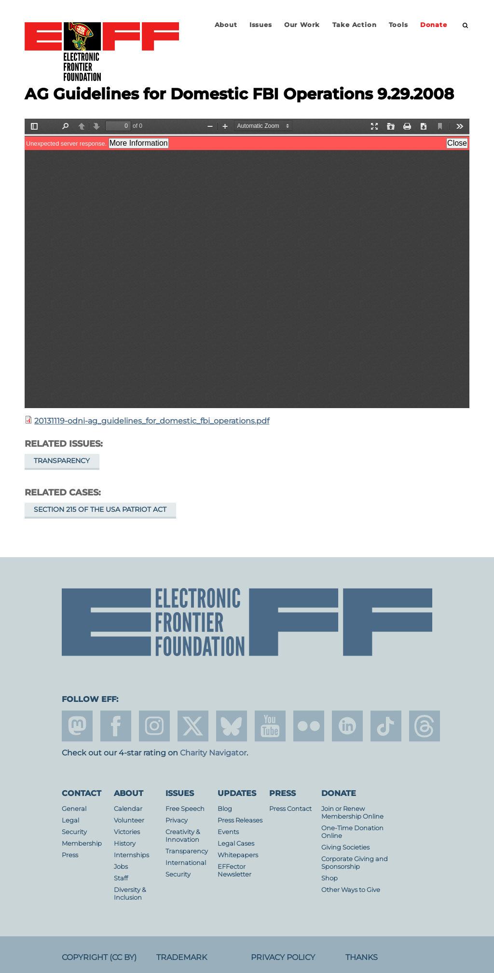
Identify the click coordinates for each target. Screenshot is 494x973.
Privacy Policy (283, 957)
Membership (82, 843)
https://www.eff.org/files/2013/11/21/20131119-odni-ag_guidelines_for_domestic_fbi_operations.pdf (247, 263)
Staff (121, 878)
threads (424, 726)
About (226, 24)
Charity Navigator (213, 752)
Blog (225, 808)
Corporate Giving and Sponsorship (354, 862)
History (125, 843)
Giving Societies (345, 847)
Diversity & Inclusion (130, 893)
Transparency (62, 460)
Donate (433, 24)
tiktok (385, 726)
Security (74, 832)
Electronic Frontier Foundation (102, 52)
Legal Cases (236, 843)
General (74, 808)
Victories (127, 832)
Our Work (302, 24)
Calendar (128, 808)
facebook (115, 726)
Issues (260, 24)
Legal (70, 820)
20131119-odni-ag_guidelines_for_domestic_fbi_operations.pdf (151, 420)
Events (228, 832)
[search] (465, 25)
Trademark (181, 957)
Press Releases (240, 820)
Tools (398, 24)
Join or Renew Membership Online (352, 812)
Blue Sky (231, 726)
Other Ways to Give (350, 889)
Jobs (121, 866)
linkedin (347, 726)
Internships (131, 855)
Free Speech (185, 808)
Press (70, 855)
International (185, 862)
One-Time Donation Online (352, 831)
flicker (308, 726)
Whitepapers (238, 855)
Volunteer (129, 820)
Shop (329, 878)
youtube (270, 726)
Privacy (176, 820)
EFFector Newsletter (234, 870)
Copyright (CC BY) (99, 957)
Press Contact (290, 808)
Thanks (361, 957)
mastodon (77, 726)
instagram (154, 726)
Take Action (354, 24)
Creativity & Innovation (182, 835)
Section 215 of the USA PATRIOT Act (100, 509)
